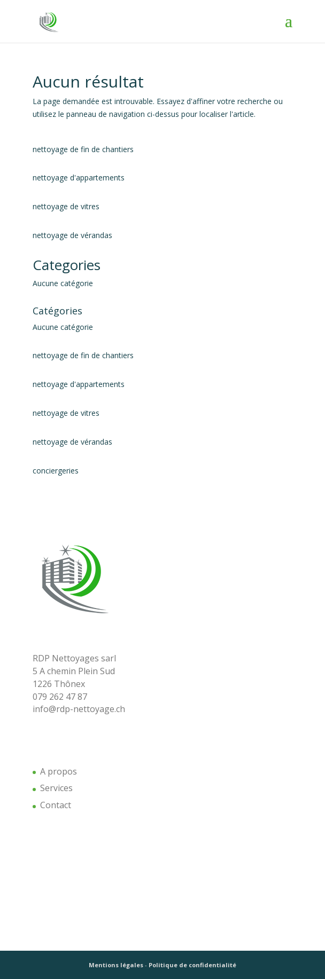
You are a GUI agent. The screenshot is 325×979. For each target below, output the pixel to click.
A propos (58, 771)
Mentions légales (116, 965)
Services (56, 788)
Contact (55, 805)
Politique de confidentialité (192, 965)
